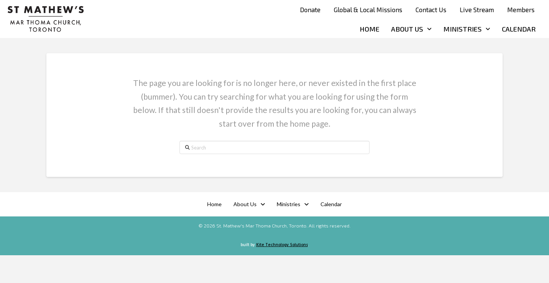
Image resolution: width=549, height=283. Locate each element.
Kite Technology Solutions (282, 245)
